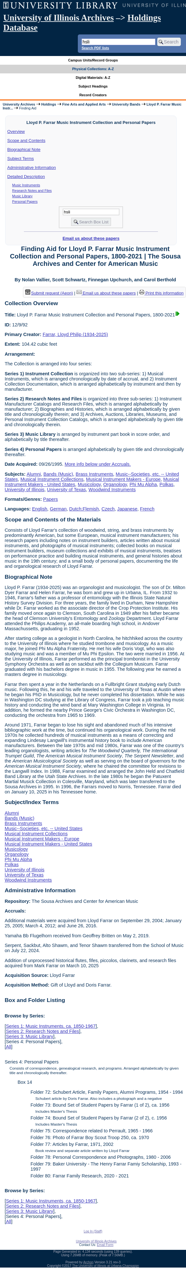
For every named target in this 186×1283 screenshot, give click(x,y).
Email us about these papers (91, 238)
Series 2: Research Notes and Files (42, 1031)
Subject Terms (20, 158)
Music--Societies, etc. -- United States (43, 828)
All (8, 1046)
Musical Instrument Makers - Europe (123, 479)
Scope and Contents (26, 140)
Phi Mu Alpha (143, 484)
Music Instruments (26, 185)
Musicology (89, 484)
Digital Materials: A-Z (93, 78)
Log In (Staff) (93, 1231)
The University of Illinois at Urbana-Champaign (105, 1266)
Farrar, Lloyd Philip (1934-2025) (75, 334)
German (58, 508)
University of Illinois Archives (58, 18)
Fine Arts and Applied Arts (84, 104)
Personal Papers (25, 201)
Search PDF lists (95, 48)
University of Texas (66, 489)
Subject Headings (93, 86)
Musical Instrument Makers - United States (48, 844)
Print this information (161, 293)
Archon (88, 1262)
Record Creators (93, 95)
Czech (108, 508)
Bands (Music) (58, 474)
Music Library (22, 196)
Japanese (127, 508)
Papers (50, 499)
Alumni (33, 474)
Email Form (105, 1245)
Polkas (166, 484)
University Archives (19, 104)
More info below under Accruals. (98, 464)
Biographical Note (24, 149)
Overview (16, 131)
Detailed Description (26, 176)
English (39, 508)
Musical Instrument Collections (51, 479)
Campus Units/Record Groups (93, 60)
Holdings (48, 104)
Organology (115, 484)
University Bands (126, 104)
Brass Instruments (94, 474)
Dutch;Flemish (84, 508)
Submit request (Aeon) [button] (49, 293)
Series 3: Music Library (29, 1036)
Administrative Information (31, 167)
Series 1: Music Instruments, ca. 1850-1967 (51, 1026)
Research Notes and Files (32, 190)
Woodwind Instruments (112, 489)
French (147, 508)
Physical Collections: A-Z (93, 69)
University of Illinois (24, 489)
